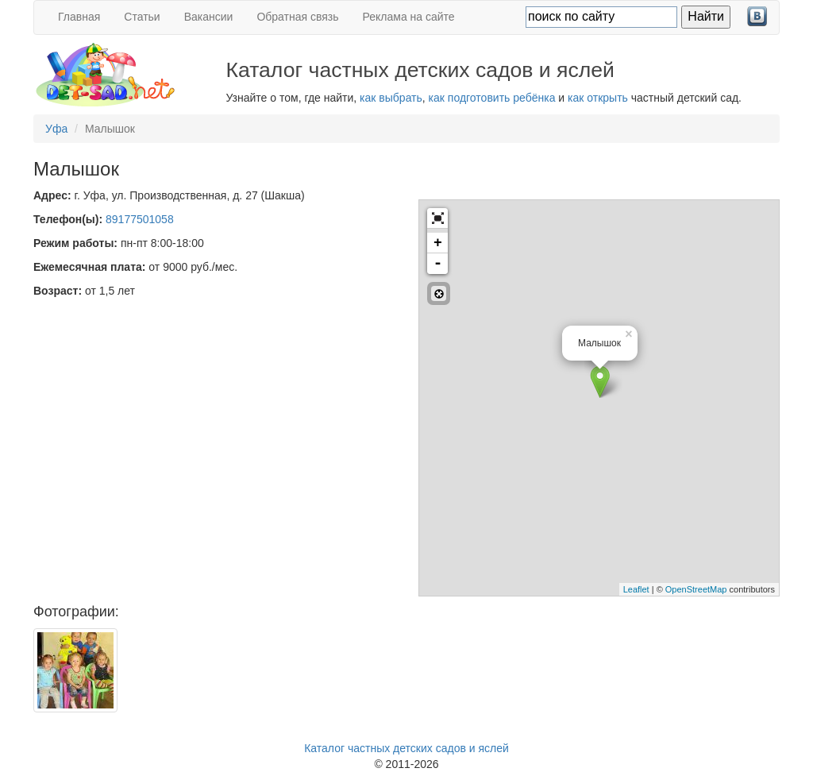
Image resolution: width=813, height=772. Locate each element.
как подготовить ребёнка (492, 97)
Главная (79, 16)
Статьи (142, 16)
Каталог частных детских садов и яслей (406, 748)
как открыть (598, 97)
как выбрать (391, 97)
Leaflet (636, 589)
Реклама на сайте (409, 16)
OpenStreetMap (696, 589)
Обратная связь (297, 16)
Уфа (56, 128)
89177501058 (140, 219)
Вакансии (208, 16)
